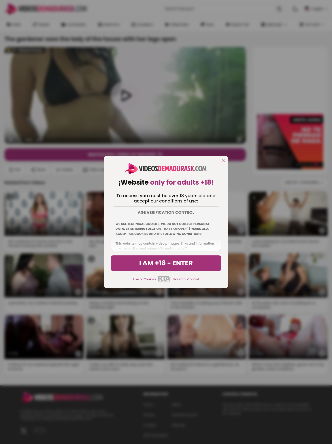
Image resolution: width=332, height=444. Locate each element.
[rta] (164, 281)
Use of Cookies (144, 279)
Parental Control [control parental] (186, 279)
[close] (224, 161)
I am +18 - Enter (166, 263)
